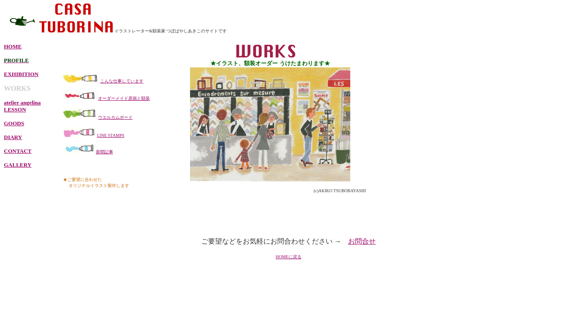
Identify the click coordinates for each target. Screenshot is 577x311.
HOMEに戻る (288, 256)
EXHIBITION (21, 74)
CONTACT (18, 151)
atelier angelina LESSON (22, 106)
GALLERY (18, 165)
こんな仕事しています (121, 81)
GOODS (14, 123)
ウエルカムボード (115, 117)
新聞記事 (104, 151)
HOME (13, 46)
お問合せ (362, 241)
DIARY (13, 137)
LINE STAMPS (110, 135)
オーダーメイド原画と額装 (124, 98)
